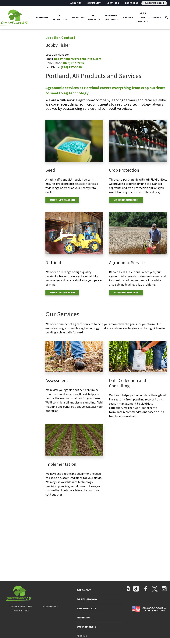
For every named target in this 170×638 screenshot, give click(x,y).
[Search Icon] (166, 17)
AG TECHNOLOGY (87, 599)
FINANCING (83, 618)
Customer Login (154, 3)
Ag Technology (60, 17)
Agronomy (42, 17)
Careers (128, 17)
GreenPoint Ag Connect (111, 17)
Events (156, 17)
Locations (113, 3)
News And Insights (142, 17)
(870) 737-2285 (73, 63)
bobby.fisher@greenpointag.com (77, 59)
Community (94, 3)
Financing (78, 17)
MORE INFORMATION (62, 200)
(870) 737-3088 (71, 67)
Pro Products (94, 17)
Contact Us (131, 3)
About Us (75, 3)
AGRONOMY (84, 590)
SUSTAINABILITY (86, 627)
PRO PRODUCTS (86, 608)
